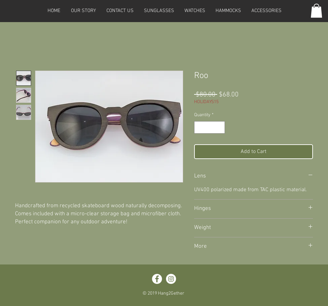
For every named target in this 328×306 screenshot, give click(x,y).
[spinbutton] (209, 127)
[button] (159, 11)
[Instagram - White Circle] (171, 279)
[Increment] (220, 127)
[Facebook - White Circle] (157, 279)
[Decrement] (199, 127)
